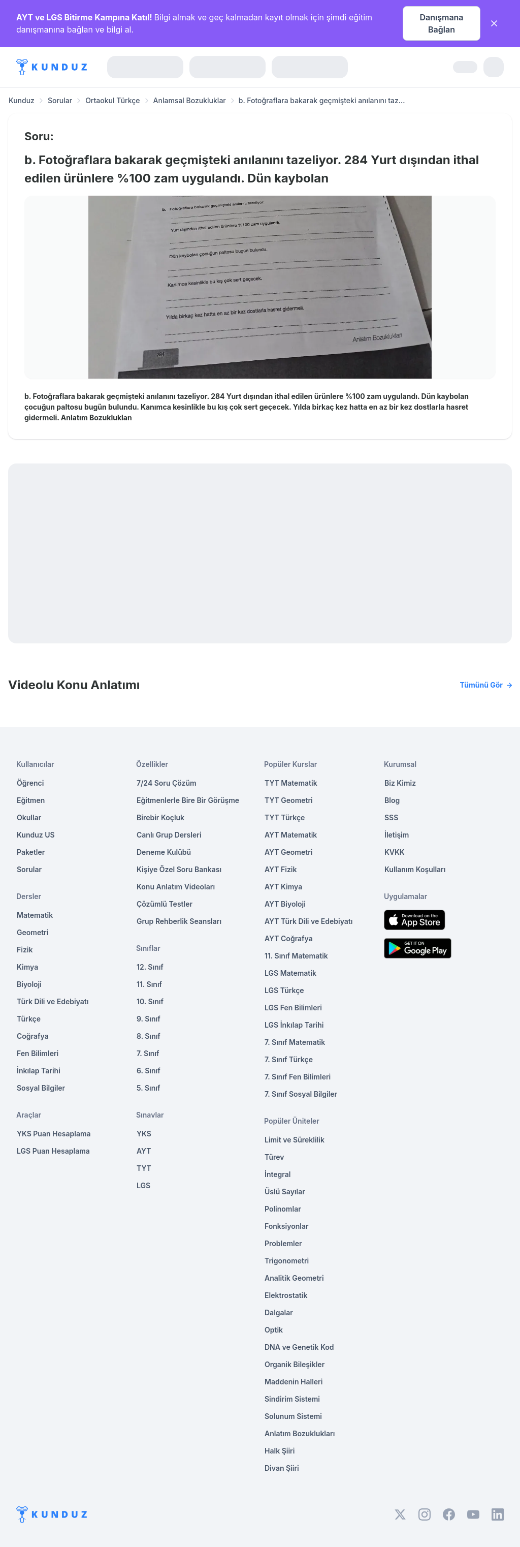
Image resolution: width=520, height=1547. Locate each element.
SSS (391, 817)
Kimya (27, 967)
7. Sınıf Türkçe (289, 1059)
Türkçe (29, 1018)
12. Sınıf (150, 967)
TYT (144, 1168)
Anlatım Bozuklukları (300, 1433)
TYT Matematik (291, 783)
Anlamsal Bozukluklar (189, 100)
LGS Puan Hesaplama (53, 1151)
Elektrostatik (286, 1295)
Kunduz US (36, 834)
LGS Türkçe (284, 990)
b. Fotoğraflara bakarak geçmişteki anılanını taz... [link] (322, 100)
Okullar (29, 817)
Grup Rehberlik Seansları (179, 921)
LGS (143, 1185)
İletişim (396, 834)
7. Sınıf (148, 1053)
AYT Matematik (291, 834)
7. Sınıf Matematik (295, 1042)
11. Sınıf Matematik (296, 955)
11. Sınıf (149, 984)
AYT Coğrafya (289, 938)
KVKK (394, 852)
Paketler (31, 852)
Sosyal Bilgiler (41, 1088)
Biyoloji (29, 984)
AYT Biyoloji (285, 904)
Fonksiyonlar (287, 1226)
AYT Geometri (288, 852)
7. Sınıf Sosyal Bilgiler (301, 1094)
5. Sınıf (148, 1088)
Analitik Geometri (294, 1278)
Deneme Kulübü (164, 852)
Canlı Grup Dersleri (169, 834)
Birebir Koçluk (160, 817)
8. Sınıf (148, 1036)
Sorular (60, 100)
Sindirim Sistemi (292, 1399)
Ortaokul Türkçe (112, 100)
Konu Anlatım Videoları (176, 886)
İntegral (277, 1174)
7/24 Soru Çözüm (167, 783)
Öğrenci (30, 783)
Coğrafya (33, 1036)
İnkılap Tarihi (38, 1070)
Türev (274, 1157)
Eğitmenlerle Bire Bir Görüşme (188, 800)
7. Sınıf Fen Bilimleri (298, 1076)
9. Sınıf (148, 1018)
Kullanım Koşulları (414, 869)
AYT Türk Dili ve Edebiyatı (308, 921)
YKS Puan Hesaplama (54, 1133)
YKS (144, 1133)
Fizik (24, 949)
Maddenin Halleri (293, 1381)
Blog (392, 800)
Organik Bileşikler (294, 1364)
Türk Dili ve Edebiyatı (52, 1001)
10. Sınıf (150, 1001)
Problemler (283, 1243)
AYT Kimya (283, 886)
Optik (274, 1329)
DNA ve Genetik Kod (299, 1347)
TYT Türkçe (285, 817)
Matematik (35, 915)
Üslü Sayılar (285, 1191)
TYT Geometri (289, 800)
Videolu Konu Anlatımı (260, 685)
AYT (144, 1151)
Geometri (32, 932)
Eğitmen (31, 800)
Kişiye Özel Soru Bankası (179, 869)
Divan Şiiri (282, 1468)
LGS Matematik (290, 973)
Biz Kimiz (400, 783)
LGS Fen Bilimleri (293, 1007)
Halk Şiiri (280, 1450)
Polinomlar (283, 1208)
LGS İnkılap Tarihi (294, 1024)
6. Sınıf (148, 1070)
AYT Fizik (281, 869)
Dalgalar (279, 1312)
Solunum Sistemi (293, 1416)
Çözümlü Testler (164, 904)
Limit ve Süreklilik (294, 1139)
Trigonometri (287, 1260)
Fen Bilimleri (37, 1053)
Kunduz (22, 100)
